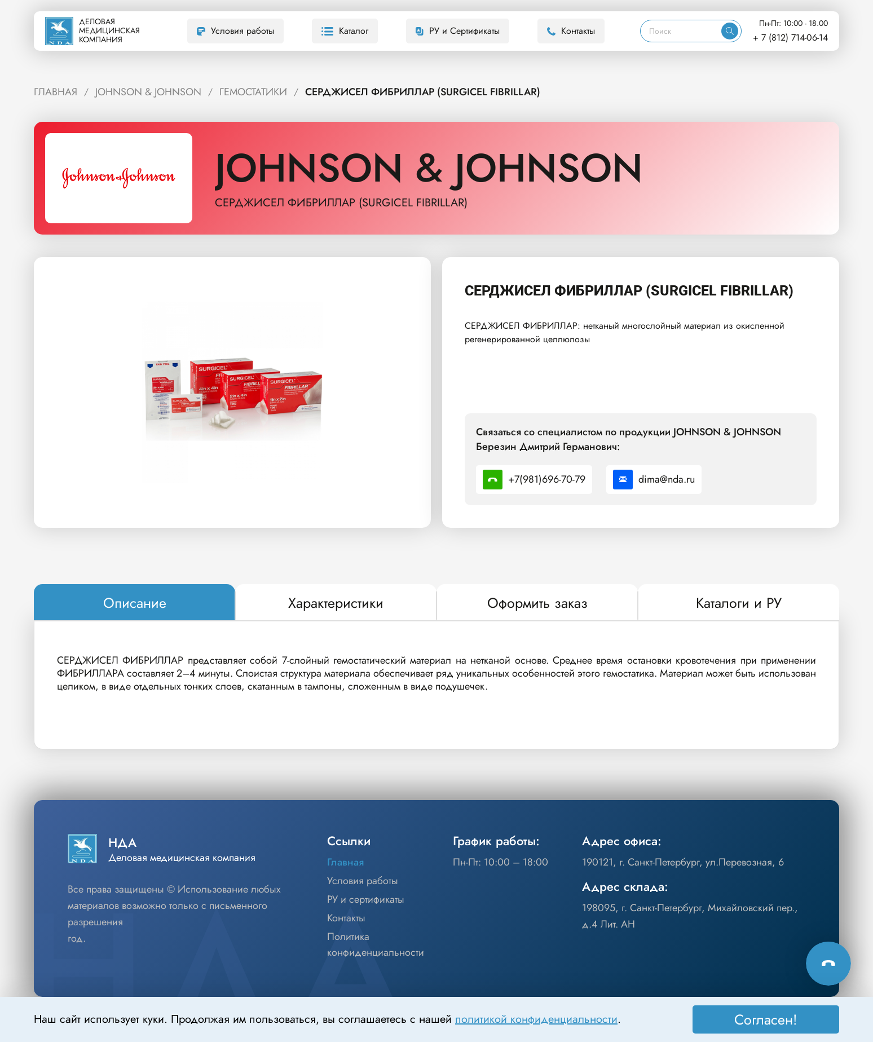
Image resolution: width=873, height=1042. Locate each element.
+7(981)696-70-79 (534, 479)
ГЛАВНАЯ (55, 92)
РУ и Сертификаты (458, 30)
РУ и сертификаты (365, 899)
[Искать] (729, 31)
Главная (345, 862)
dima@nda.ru (654, 479)
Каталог (344, 30)
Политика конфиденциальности (375, 944)
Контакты (571, 30)
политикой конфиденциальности (536, 1019)
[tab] (134, 602)
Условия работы (235, 30)
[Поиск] (681, 31)
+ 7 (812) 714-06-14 (790, 37)
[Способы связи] (828, 963)
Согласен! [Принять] (765, 1019)
